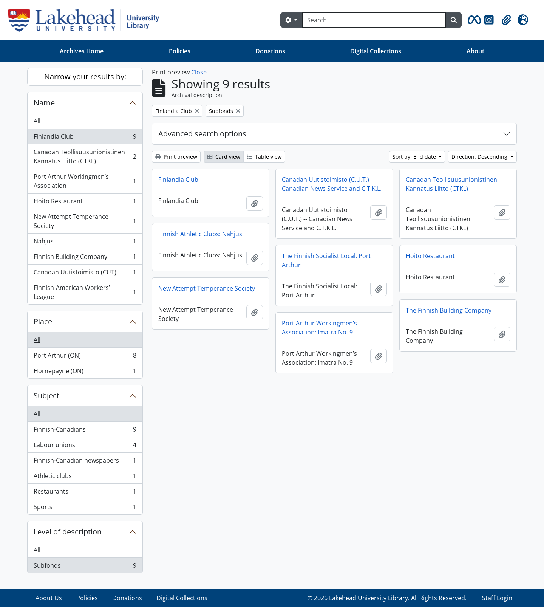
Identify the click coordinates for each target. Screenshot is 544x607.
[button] (473, 20)
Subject (46, 395)
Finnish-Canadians (84, 431)
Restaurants (84, 493)
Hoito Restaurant (84, 203)
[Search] (374, 20)
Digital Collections (375, 51)
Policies (179, 51)
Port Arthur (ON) (84, 357)
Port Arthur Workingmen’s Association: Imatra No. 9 (319, 327)
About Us (49, 598)
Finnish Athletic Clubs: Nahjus (200, 234)
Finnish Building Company (84, 258)
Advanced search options (202, 134)
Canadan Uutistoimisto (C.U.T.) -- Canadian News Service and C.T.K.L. (332, 184)
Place (43, 321)
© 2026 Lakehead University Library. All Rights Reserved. (387, 598)
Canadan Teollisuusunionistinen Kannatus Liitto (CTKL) (84, 156)
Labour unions (84, 446)
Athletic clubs (84, 477)
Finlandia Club (84, 138)
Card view (223, 156)
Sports (84, 508)
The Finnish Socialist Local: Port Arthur (326, 260)
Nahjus (84, 243)
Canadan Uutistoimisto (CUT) (84, 274)
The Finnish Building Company (448, 310)
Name (44, 103)
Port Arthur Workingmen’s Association (84, 181)
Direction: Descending (480, 156)
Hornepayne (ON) (84, 372)
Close (199, 72)
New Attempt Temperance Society (84, 221)
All (37, 121)
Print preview (176, 156)
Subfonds (84, 567)
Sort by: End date (415, 156)
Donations (270, 51)
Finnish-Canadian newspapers (84, 462)
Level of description (68, 531)
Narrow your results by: (85, 76)
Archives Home (82, 51)
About (475, 51)
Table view (264, 156)
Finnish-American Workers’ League (84, 292)
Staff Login (497, 598)
